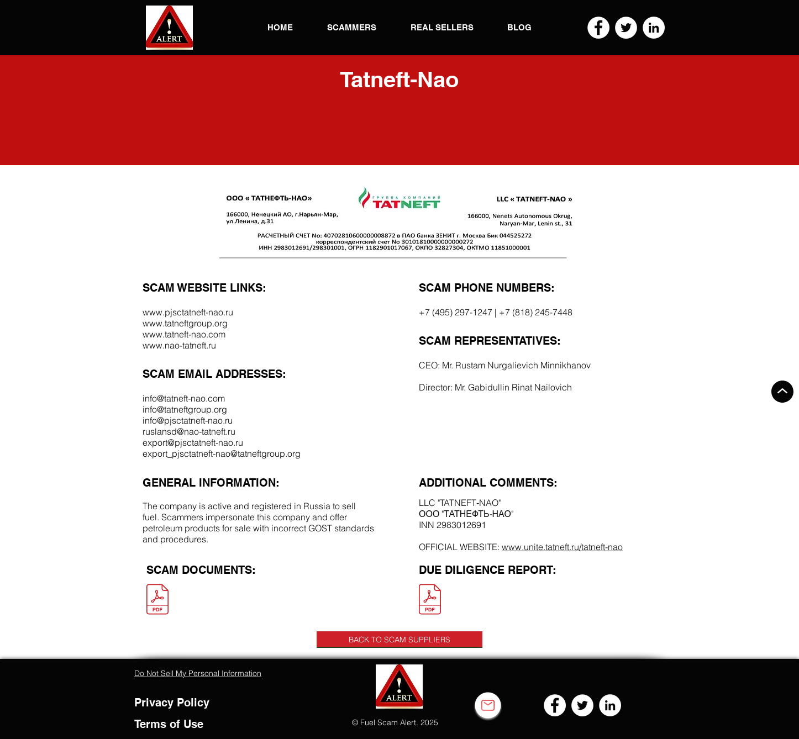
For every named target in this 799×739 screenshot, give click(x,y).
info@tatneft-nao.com (184, 398)
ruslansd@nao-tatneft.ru (189, 431)
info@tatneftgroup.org (185, 409)
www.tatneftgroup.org (185, 323)
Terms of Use (168, 724)
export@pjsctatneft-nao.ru (193, 442)
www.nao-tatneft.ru (179, 345)
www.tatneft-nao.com (184, 334)
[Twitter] (626, 28)
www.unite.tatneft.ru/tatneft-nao (562, 546)
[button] (169, 28)
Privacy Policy (171, 702)
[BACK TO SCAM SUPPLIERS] (399, 639)
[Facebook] (598, 28)
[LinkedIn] (654, 28)
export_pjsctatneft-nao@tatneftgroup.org (222, 453)
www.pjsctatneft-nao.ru (188, 312)
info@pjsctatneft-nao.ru (188, 420)
